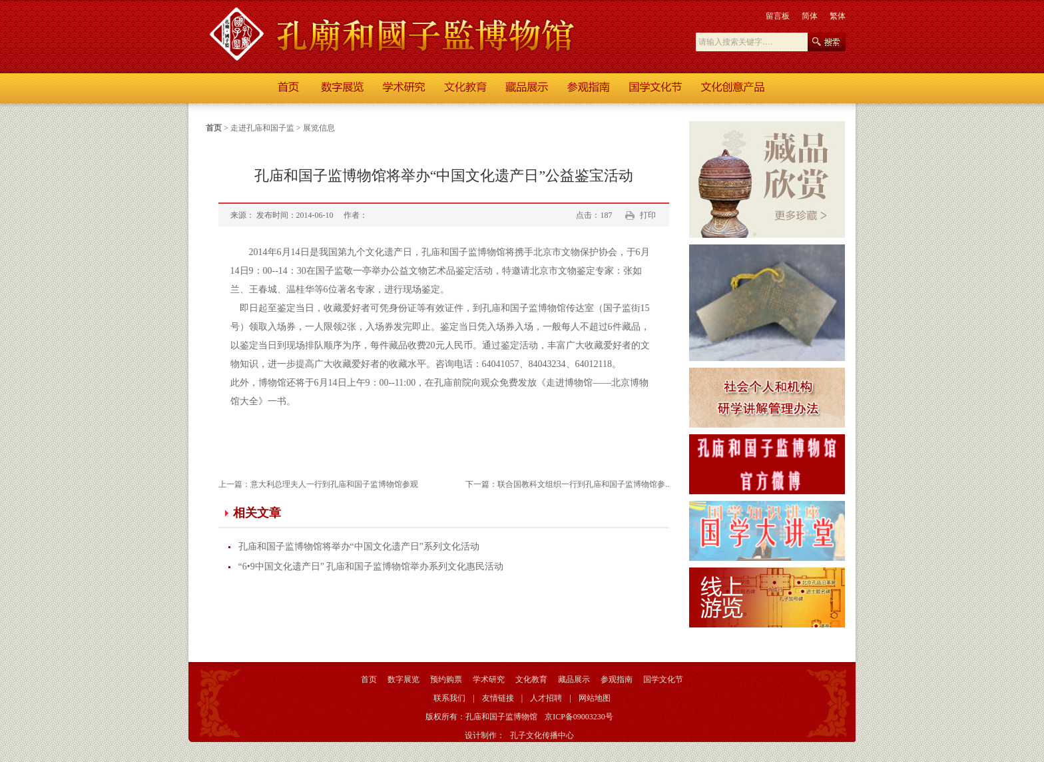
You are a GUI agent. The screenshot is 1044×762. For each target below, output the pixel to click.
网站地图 (595, 698)
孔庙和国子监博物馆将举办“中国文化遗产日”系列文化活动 (358, 547)
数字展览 (403, 679)
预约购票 (446, 679)
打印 (648, 215)
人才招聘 (546, 698)
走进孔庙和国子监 (262, 128)
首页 (214, 128)
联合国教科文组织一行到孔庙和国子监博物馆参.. (583, 484)
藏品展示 (574, 679)
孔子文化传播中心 (542, 735)
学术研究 (489, 679)
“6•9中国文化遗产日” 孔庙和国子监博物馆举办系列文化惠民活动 (371, 567)
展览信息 (319, 128)
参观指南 (617, 679)
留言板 (778, 16)
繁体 (838, 16)
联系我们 (449, 698)
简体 (810, 16)
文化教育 (531, 679)
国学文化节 (663, 679)
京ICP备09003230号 (579, 716)
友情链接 (498, 698)
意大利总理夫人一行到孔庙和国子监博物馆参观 (334, 484)
